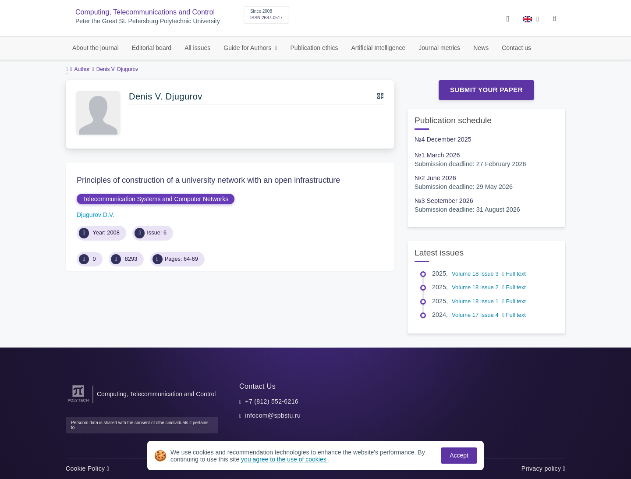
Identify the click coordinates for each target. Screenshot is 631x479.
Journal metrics (439, 47)
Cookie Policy (87, 468)
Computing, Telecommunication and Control (156, 393)
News (481, 47)
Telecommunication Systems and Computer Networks (155, 198)
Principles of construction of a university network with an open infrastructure (208, 180)
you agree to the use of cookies (284, 459)
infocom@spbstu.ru (273, 415)
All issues (197, 47)
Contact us (516, 47)
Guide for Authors (248, 47)
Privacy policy (543, 468)
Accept (459, 455)
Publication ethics (314, 47)
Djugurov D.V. (95, 214)
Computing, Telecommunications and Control (145, 12)
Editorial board (151, 47)
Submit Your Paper (486, 89)
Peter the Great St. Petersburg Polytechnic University (147, 21)
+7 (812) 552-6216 (271, 401)
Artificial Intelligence (378, 47)
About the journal (95, 47)
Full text (514, 273)
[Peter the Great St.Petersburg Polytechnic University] (78, 402)
